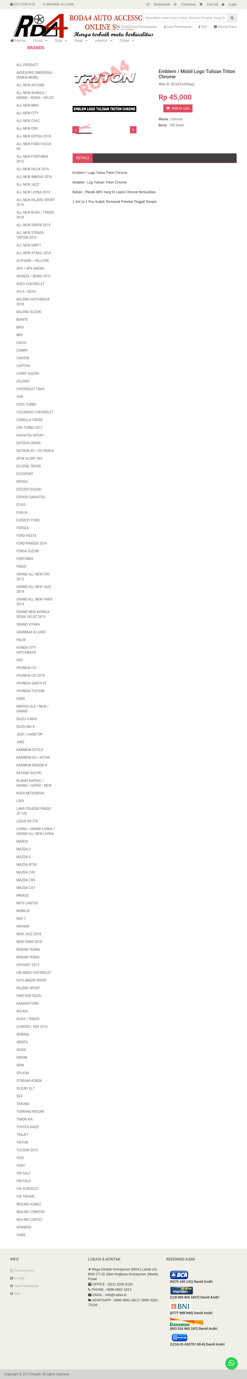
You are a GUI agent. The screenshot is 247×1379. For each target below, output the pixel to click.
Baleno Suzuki (28, 312)
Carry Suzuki (27, 373)
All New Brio (27, 105)
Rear (81, 40)
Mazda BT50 (26, 865)
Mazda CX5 (25, 880)
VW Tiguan (25, 1196)
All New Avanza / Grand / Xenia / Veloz (35, 95)
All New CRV (27, 128)
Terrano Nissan (30, 1111)
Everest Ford (28, 520)
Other (127, 40)
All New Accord (30, 85)
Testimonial (156, 4)
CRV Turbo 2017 (29, 428)
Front (40, 40)
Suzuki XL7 (25, 1088)
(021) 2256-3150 (22, 4)
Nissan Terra (27, 957)
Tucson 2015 (27, 1150)
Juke (20, 742)
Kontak (17, 1278)
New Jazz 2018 (28, 934)
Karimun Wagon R (31, 765)
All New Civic (28, 121)
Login (227, 4)
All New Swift (28, 245)
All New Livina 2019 (33, 192)
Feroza (22, 528)
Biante (22, 319)
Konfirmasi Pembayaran (136, 27)
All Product (27, 65)
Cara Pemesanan (178, 27)
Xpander (23, 1227)
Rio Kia (22, 1011)
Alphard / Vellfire (32, 261)
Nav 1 (21, 919)
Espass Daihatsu (30, 497)
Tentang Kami (22, 1270)
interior (103, 40)
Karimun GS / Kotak (33, 757)
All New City (27, 113)
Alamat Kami (225, 27)
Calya (21, 343)
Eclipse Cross (28, 466)
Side (61, 40)
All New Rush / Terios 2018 (35, 215)
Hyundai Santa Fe (31, 683)
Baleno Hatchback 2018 (33, 301)
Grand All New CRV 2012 (33, 576)
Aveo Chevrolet (30, 284)
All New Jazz (27, 184)
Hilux (21, 640)
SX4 (19, 1096)
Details (82, 158)
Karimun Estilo (29, 750)
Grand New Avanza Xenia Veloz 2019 (32, 614)
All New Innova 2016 (34, 177)
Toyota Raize (27, 1127)
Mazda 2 (23, 849)
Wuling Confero (30, 1212)
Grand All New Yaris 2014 (34, 601)
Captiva (23, 366)
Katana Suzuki (28, 773)
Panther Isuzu (28, 996)
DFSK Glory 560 (29, 458)
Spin (20, 1065)
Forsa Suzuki (27, 551)
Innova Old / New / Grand (32, 708)
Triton (22, 1142)
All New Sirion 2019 (33, 225)
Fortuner (24, 559)
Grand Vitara (28, 624)
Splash (22, 1073)
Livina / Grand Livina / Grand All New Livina (35, 831)
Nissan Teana (28, 949)
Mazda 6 (23, 857)
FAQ (203, 27)
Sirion (21, 1057)
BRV (19, 335)
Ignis (20, 699)
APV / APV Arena (30, 268)
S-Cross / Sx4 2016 (32, 1027)
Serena (22, 1034)
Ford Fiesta (26, 536)
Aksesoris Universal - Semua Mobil (35, 75)
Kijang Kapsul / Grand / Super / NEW (33, 783)
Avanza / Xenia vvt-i (33, 276)
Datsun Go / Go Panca (35, 451)
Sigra (21, 1050)
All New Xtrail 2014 (33, 253)
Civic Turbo (26, 404)
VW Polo (23, 1181)
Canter (22, 358)
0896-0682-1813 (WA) (58, 4)
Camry (22, 350)
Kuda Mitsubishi (30, 793)
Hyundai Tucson (30, 691)
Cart (207, 4)
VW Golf (23, 1173)
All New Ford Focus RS (33, 146)
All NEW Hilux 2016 (32, 169)
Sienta (22, 1042)
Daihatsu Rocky (30, 435)
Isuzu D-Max (26, 719)
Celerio (23, 381)
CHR (19, 397)
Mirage (22, 895)
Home (18, 40)
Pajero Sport (28, 988)
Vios (20, 1158)
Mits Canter (27, 903)
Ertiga (22, 482)
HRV (19, 660)
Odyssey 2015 (27, 965)
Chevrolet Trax (30, 389)
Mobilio (23, 911)
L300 (20, 801)
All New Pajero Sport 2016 (35, 202)
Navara (22, 926)
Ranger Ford (27, 1003)
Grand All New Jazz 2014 (33, 589)
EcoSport (24, 474)
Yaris (21, 1235)
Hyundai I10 (26, 668)
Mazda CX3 (25, 872)
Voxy (20, 1165)
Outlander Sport (31, 980)
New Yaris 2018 (29, 942)
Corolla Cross (29, 420)
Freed (21, 566)
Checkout (182, 4)
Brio (20, 327)
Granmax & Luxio (31, 632)
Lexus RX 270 (27, 821)
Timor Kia (24, 1119)
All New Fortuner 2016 (32, 159)
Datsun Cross (28, 443)
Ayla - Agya (26, 292)
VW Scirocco (27, 1189)
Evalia (21, 512)
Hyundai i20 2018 (30, 675)
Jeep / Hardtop (29, 734)
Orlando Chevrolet (34, 973)
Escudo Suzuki (28, 489)
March (22, 841)
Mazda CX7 (25, 888)
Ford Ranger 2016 (31, 543)
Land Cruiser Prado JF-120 (33, 811)
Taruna (22, 1104)
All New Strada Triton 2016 (30, 235)
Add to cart (178, 108)
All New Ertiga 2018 (33, 136)
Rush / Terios (27, 1019)
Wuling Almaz (28, 1204)
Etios (21, 505)
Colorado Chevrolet (35, 412)
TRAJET (22, 1135)
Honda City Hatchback (26, 650)
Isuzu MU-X (25, 727)
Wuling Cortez (29, 1220)
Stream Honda (29, 1081)
